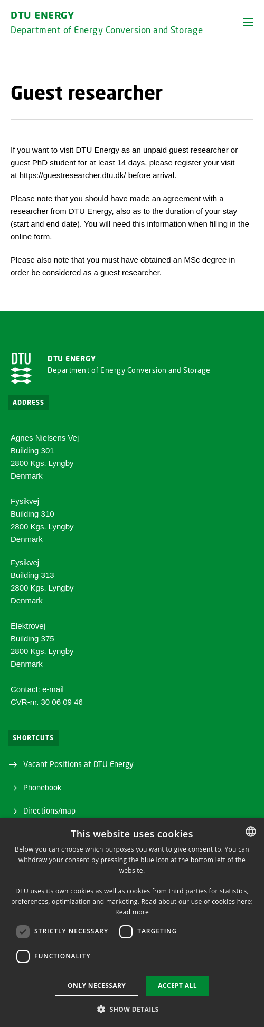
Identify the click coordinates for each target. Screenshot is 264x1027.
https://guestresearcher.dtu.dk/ (73, 175)
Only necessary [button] (97, 985)
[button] (248, 22)
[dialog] (132, 922)
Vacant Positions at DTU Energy (78, 764)
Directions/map (49, 810)
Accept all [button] (177, 985)
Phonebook (42, 787)
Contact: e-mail (37, 689)
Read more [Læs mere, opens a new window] (132, 912)
